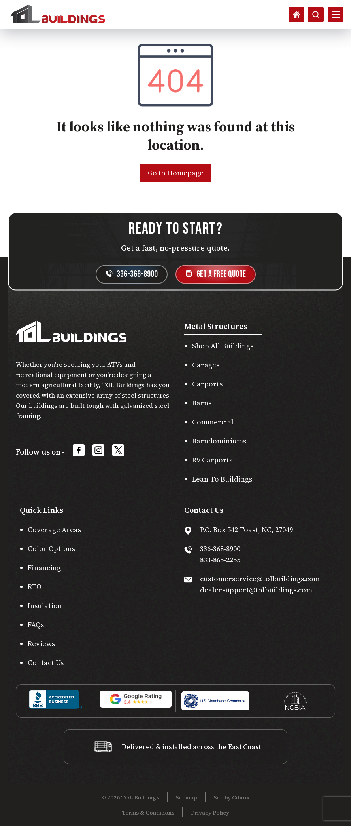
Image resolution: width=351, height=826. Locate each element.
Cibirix (241, 797)
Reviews (41, 644)
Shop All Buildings (222, 346)
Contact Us (46, 663)
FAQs (36, 625)
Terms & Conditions (148, 812)
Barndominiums (219, 441)
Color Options (51, 549)
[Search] (296, 15)
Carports (207, 384)
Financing (44, 568)
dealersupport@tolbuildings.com (256, 590)
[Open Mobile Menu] (335, 15)
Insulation (45, 606)
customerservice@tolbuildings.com (260, 579)
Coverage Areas (54, 530)
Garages (205, 365)
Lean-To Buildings (222, 479)
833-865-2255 (220, 560)
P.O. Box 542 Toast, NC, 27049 (246, 530)
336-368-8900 (220, 549)
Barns (201, 403)
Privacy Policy (210, 812)
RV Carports (212, 460)
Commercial (213, 422)
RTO (35, 587)
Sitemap (186, 797)
